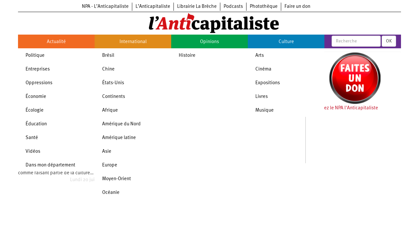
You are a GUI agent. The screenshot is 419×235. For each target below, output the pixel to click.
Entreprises (38, 69)
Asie (106, 151)
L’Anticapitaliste (153, 6)
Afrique (110, 110)
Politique (35, 55)
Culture (286, 41)
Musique (264, 110)
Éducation (36, 124)
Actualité (56, 41)
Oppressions (39, 83)
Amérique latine (119, 137)
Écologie (35, 110)
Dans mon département (50, 165)
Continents (113, 96)
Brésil (108, 55)
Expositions (267, 83)
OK (389, 41)
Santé (32, 137)
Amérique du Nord (121, 124)
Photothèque (264, 6)
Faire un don (297, 6)
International (133, 41)
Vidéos (33, 151)
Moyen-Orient (116, 179)
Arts (259, 55)
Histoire (187, 55)
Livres (261, 96)
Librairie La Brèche (197, 6)
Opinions (209, 41)
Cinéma (263, 69)
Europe (109, 165)
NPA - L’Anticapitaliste (105, 6)
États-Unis (113, 83)
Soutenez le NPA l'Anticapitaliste (343, 108)
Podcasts (233, 6)
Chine (108, 69)
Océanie (110, 192)
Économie (36, 96)
